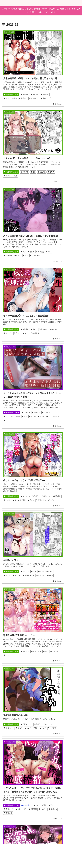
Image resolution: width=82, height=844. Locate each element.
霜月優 (66, 612)
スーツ (24, 769)
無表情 (31, 151)
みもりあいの (59, 604)
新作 (19, 695)
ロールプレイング (11, 687)
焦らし (73, 151)
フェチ (55, 159)
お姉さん (47, 526)
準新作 (7, 778)
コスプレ (64, 80)
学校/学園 (47, 604)
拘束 (30, 237)
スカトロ (18, 362)
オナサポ (57, 612)
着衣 (23, 151)
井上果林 (54, 616)
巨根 (33, 293)
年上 (6, 769)
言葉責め (8, 89)
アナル (24, 298)
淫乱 (57, 300)
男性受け (18, 85)
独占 (16, 774)
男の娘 (32, 233)
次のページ (41, 800)
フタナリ (26, 225)
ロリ (45, 616)
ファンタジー (58, 770)
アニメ (58, 766)
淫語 (15, 452)
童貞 (25, 782)
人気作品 (65, 762)
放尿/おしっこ (26, 358)
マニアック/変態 (19, 237)
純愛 (15, 159)
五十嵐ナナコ (19, 229)
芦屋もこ (47, 612)
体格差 (31, 302)
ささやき (25, 778)
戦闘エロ (47, 770)
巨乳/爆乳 (25, 155)
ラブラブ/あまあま (11, 298)
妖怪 (45, 452)
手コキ (46, 159)
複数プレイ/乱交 (68, 85)
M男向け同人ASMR (11, 225)
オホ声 (17, 456)
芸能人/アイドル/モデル (52, 234)
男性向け (18, 699)
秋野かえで (9, 460)
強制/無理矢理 (9, 302)
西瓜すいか (70, 374)
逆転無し (8, 85)
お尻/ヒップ (48, 300)
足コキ (7, 237)
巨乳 (15, 683)
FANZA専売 (26, 679)
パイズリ (8, 699)
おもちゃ (57, 155)
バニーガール (9, 695)
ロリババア (19, 89)
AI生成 (26, 691)
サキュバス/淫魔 (30, 85)
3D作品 (56, 526)
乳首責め (47, 155)
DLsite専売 (65, 370)
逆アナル (57, 225)
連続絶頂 (64, 159)
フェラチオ (24, 159)
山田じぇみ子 (48, 378)
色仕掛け (24, 687)
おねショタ (61, 530)
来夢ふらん (68, 608)
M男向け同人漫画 (11, 80)
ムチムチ (22, 302)
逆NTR (56, 85)
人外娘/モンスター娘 (68, 448)
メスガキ (70, 378)
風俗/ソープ (31, 89)
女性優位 (25, 80)
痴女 (32, 782)
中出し (7, 159)
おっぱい (67, 155)
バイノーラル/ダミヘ (12, 233)
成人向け (8, 703)
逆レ (72, 80)
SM (6, 531)
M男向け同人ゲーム (50, 444)
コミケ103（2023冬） (12, 782)
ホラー (46, 534)
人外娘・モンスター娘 (12, 691)
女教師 (16, 778)
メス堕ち (33, 298)
